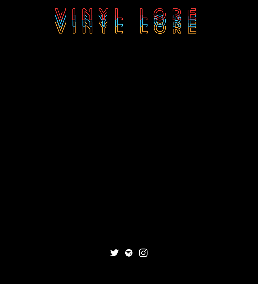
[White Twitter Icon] (114, 252)
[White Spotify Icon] (129, 252)
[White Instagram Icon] (143, 252)
